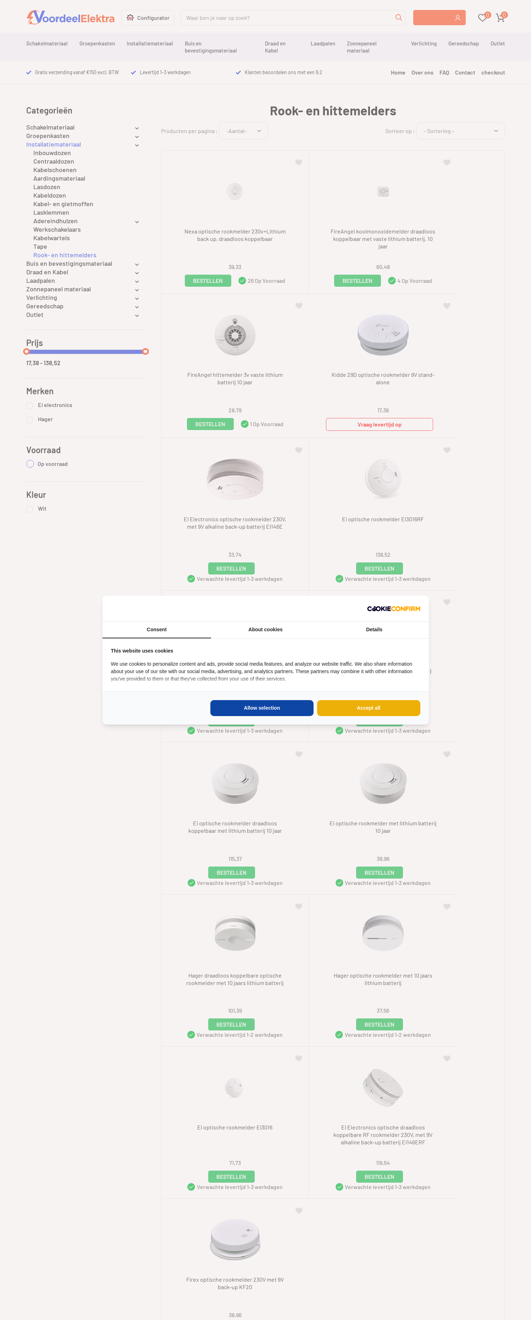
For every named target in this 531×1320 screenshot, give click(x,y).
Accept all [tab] (368, 708)
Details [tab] (374, 629)
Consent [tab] (157, 629)
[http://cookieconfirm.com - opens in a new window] (393, 608)
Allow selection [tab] (262, 708)
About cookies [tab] (265, 629)
